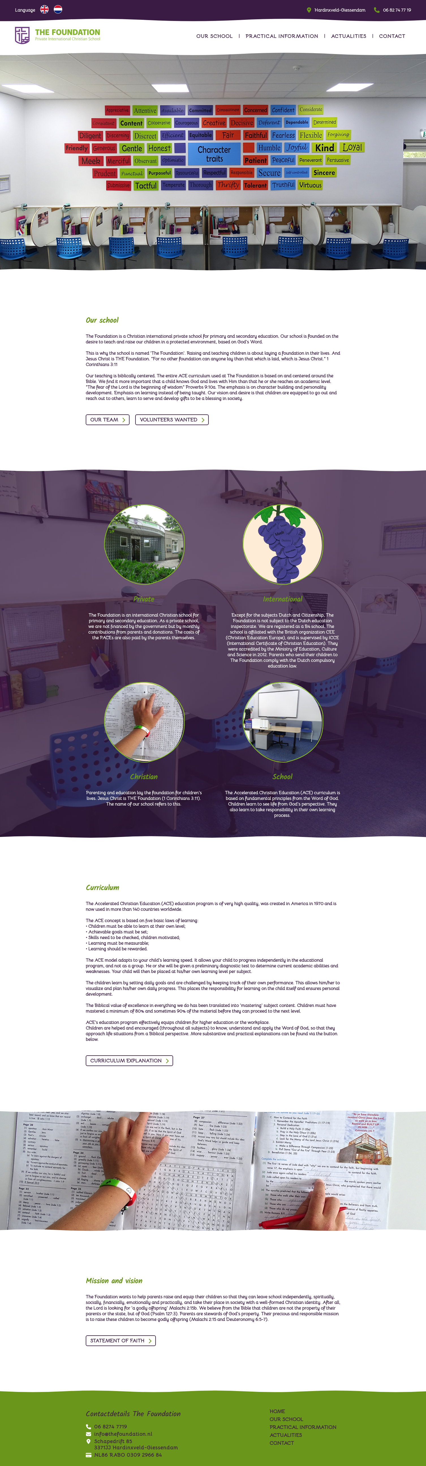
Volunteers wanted (168, 420)
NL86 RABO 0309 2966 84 (124, 1455)
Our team (104, 420)
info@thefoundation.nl (119, 1434)
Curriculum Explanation (126, 1061)
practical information (282, 36)
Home (277, 1411)
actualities (348, 36)
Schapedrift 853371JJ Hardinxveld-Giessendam (132, 1444)
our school (214, 36)
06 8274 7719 (106, 1427)
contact (392, 36)
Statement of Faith (117, 1341)
